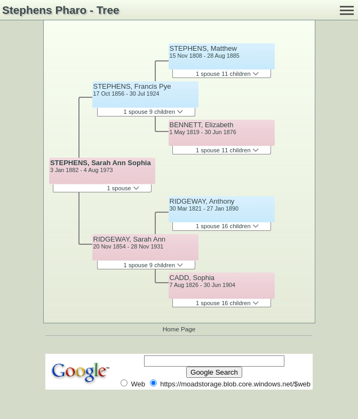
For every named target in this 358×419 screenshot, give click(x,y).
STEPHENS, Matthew (203, 48)
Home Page (179, 328)
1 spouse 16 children (227, 226)
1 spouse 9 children (154, 111)
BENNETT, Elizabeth (202, 125)
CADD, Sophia (192, 278)
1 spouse (123, 188)
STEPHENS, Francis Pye (132, 86)
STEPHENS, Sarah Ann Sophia (100, 163)
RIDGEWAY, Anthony (202, 201)
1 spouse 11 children (227, 74)
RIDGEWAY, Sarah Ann (129, 239)
